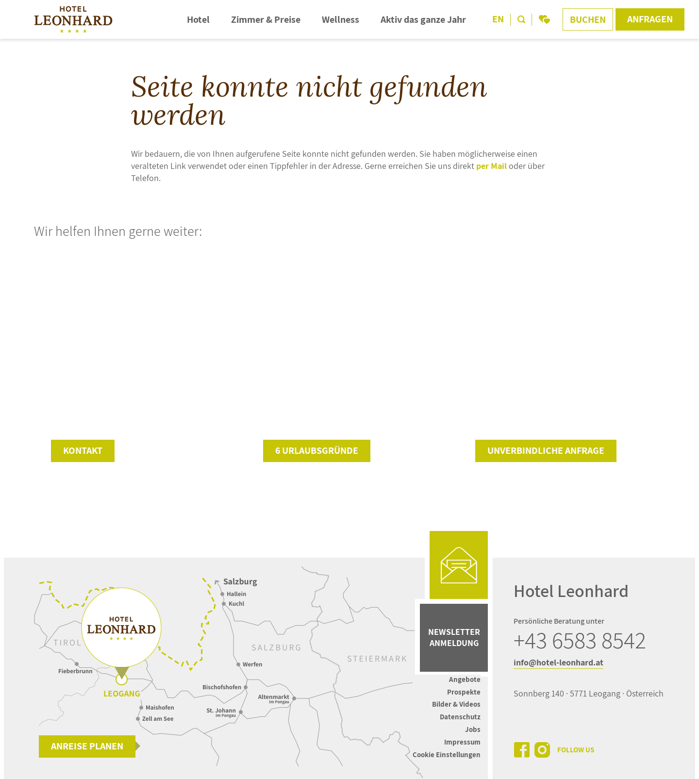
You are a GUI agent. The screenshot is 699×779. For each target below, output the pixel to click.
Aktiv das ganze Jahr (423, 19)
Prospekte (464, 691)
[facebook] (522, 750)
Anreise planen (87, 746)
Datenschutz (460, 716)
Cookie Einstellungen (447, 754)
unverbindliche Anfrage (545, 450)
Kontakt (82, 450)
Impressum (462, 741)
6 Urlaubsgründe (316, 450)
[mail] (459, 565)
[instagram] (542, 750)
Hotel (198, 19)
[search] (521, 19)
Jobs (473, 729)
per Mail (491, 165)
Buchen (588, 19)
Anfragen (650, 19)
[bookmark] (544, 19)
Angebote (465, 679)
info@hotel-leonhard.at (558, 662)
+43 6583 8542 (580, 640)
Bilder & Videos (456, 704)
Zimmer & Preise (265, 19)
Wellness (340, 19)
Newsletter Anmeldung (454, 637)
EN (498, 19)
